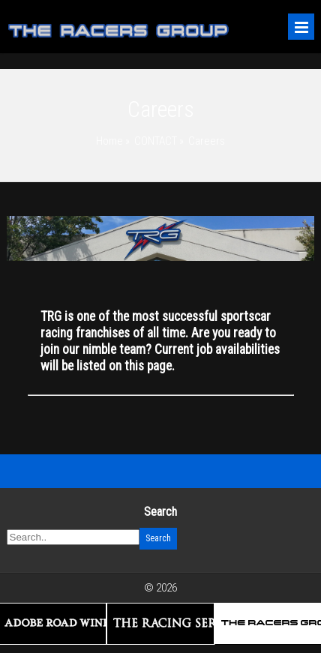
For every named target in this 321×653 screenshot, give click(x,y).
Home (109, 141)
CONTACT (155, 141)
